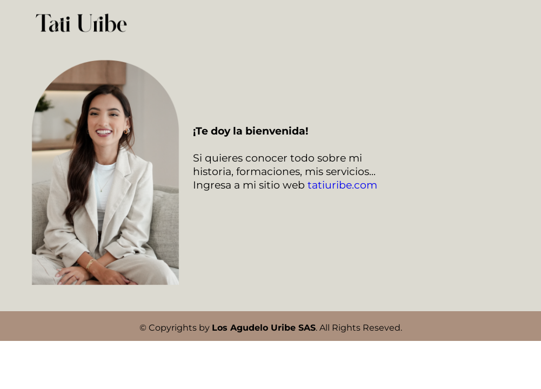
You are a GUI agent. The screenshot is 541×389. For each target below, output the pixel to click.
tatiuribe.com (342, 185)
